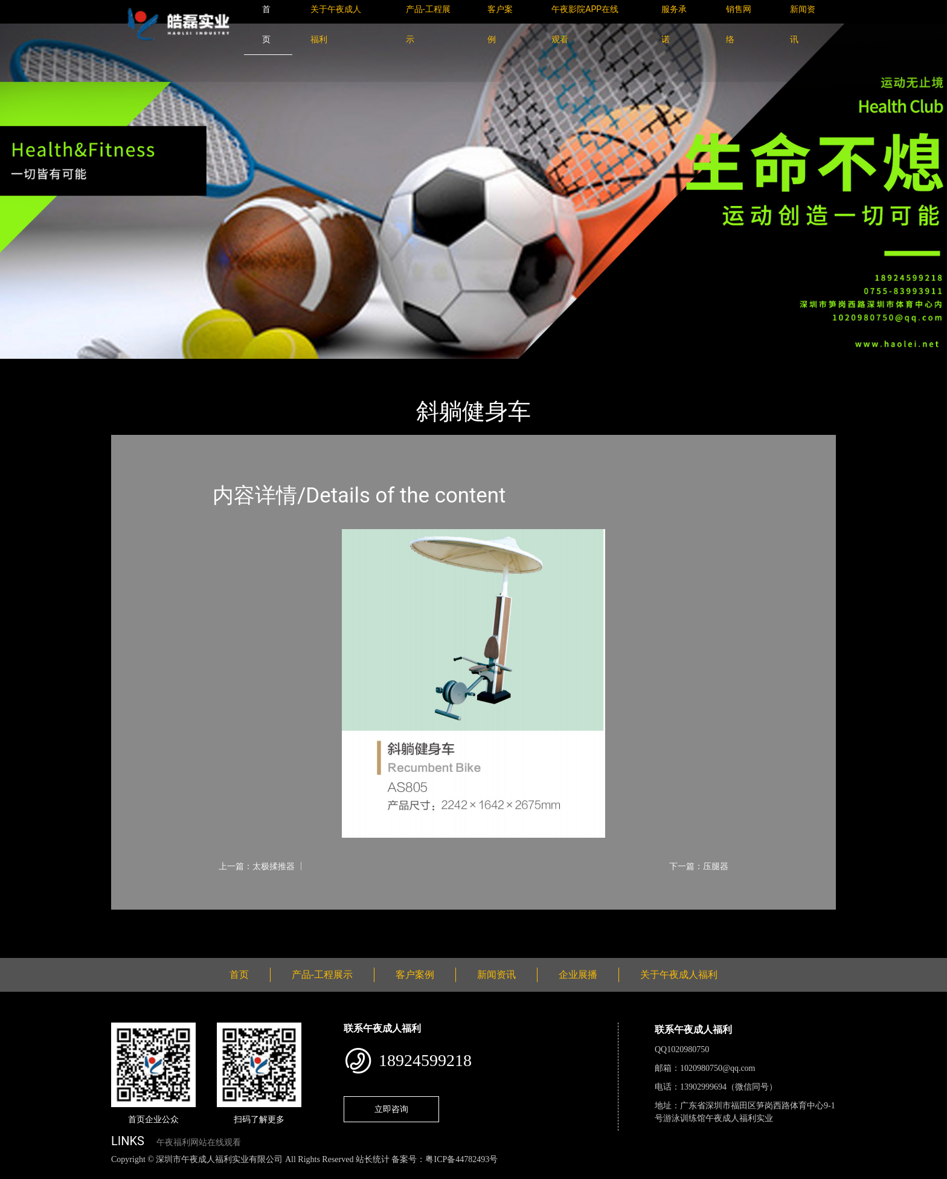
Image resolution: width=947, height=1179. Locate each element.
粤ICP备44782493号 (461, 1159)
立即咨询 (391, 1109)
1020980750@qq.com (718, 1068)
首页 (132, 367)
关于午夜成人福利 (678, 974)
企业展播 (578, 974)
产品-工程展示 (183, 367)
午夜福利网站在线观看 (198, 1142)
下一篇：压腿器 (698, 866)
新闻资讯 (496, 974)
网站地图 (18, 1173)
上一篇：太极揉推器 (257, 866)
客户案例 (415, 974)
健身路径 (244, 367)
